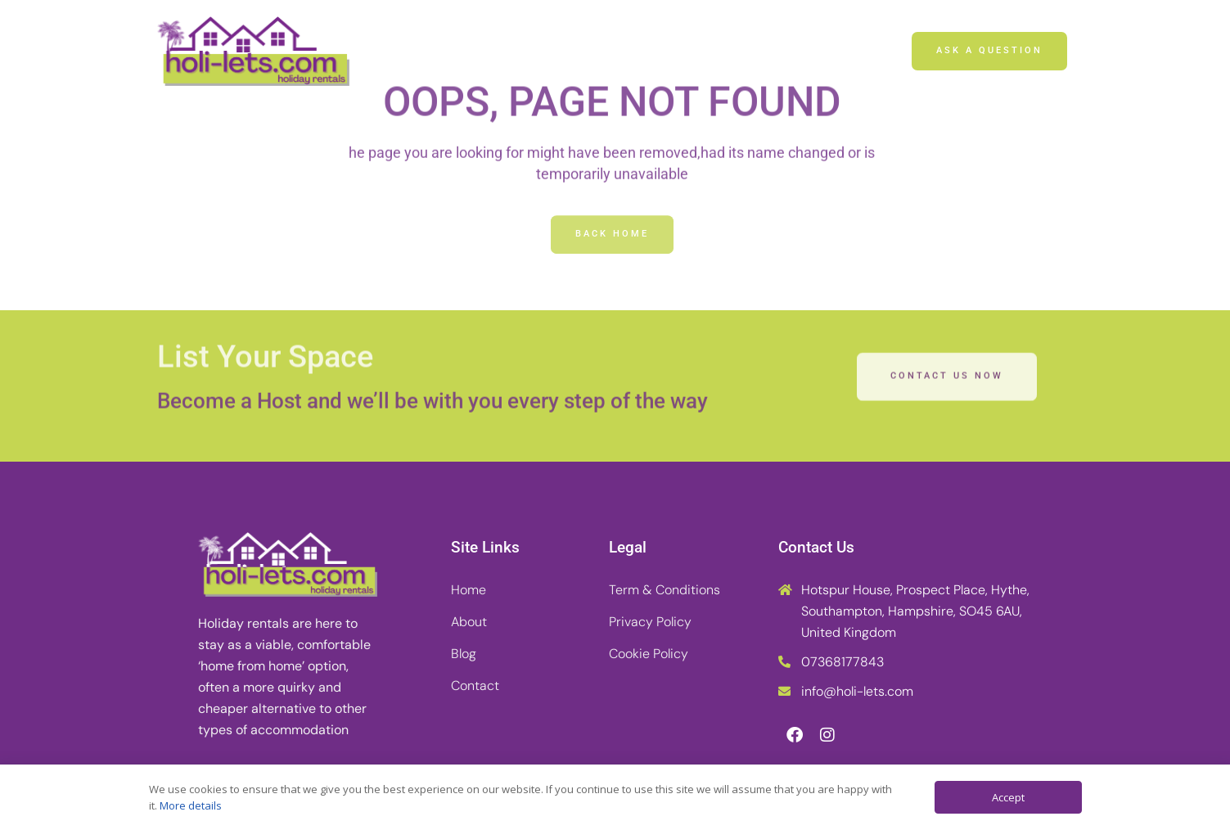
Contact (733, 51)
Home (484, 51)
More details (191, 805)
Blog (649, 51)
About (569, 51)
